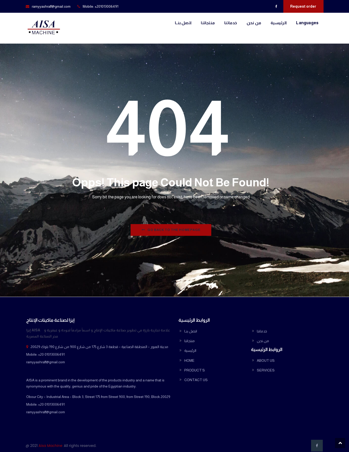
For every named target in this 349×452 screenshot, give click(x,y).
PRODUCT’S (194, 370)
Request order (303, 6)
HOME (189, 360)
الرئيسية (279, 23)
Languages (307, 23)
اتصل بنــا (183, 23)
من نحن (254, 23)
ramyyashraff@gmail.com (51, 6)
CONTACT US (196, 380)
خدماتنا (230, 23)
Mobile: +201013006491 (100, 6)
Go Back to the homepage (171, 230)
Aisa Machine (50, 445)
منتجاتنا (208, 23)
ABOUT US (266, 360)
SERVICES (266, 370)
